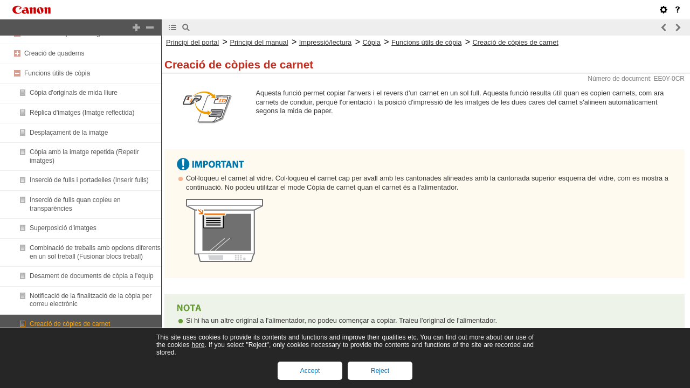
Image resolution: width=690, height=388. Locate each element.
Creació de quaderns (54, 53)
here (197, 345)
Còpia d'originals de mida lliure (74, 92)
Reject (380, 371)
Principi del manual (259, 42)
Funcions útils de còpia (57, 73)
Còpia (371, 42)
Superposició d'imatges (63, 228)
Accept (310, 371)
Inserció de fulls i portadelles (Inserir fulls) (89, 180)
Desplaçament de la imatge (69, 132)
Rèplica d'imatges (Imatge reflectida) (82, 112)
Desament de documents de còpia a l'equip (92, 276)
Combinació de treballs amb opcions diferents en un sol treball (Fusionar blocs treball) (95, 252)
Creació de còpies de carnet (70, 324)
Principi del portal (192, 42)
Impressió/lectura (325, 42)
